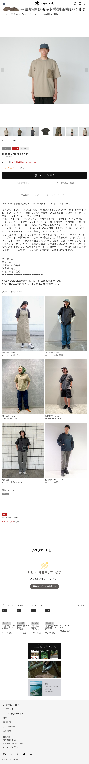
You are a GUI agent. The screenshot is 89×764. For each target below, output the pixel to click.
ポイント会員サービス (13, 713)
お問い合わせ (9, 726)
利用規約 (6, 737)
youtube (31, 754)
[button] (86, 70)
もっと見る (80, 605)
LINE (24, 754)
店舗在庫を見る (23, 183)
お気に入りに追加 (68, 183)
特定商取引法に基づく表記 (13, 744)
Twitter (11, 754)
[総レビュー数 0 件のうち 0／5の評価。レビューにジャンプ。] (14, 168)
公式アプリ (8, 709)
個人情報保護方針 (10, 740)
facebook (17, 754)
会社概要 (7, 731)
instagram (4, 754)
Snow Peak (44, 3)
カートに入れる (47, 175)
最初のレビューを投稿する (44, 586)
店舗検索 (7, 722)
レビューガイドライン (11, 747)
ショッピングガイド (12, 705)
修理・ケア (8, 718)
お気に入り (80, 3)
